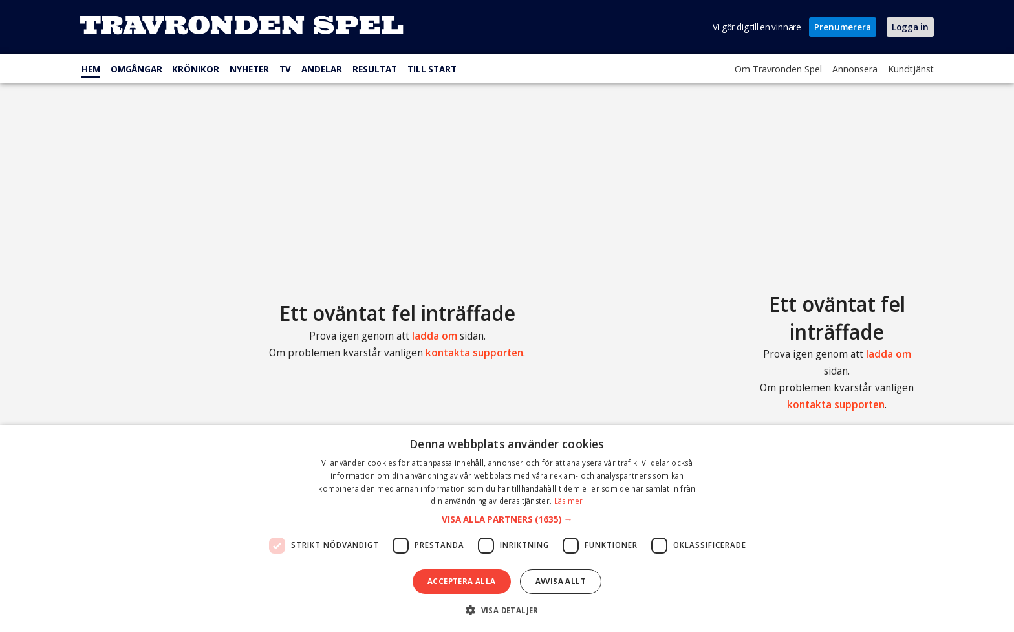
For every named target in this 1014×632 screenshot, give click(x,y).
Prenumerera (842, 27)
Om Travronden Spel (778, 68)
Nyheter (249, 69)
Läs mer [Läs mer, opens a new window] (568, 501)
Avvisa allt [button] (560, 581)
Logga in (910, 27)
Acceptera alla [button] (461, 581)
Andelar (321, 69)
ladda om (434, 336)
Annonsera (855, 68)
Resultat (374, 69)
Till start (432, 69)
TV (285, 69)
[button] (507, 519)
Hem (90, 69)
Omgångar (136, 69)
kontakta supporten (474, 352)
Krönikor (195, 69)
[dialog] (507, 528)
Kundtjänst (911, 68)
